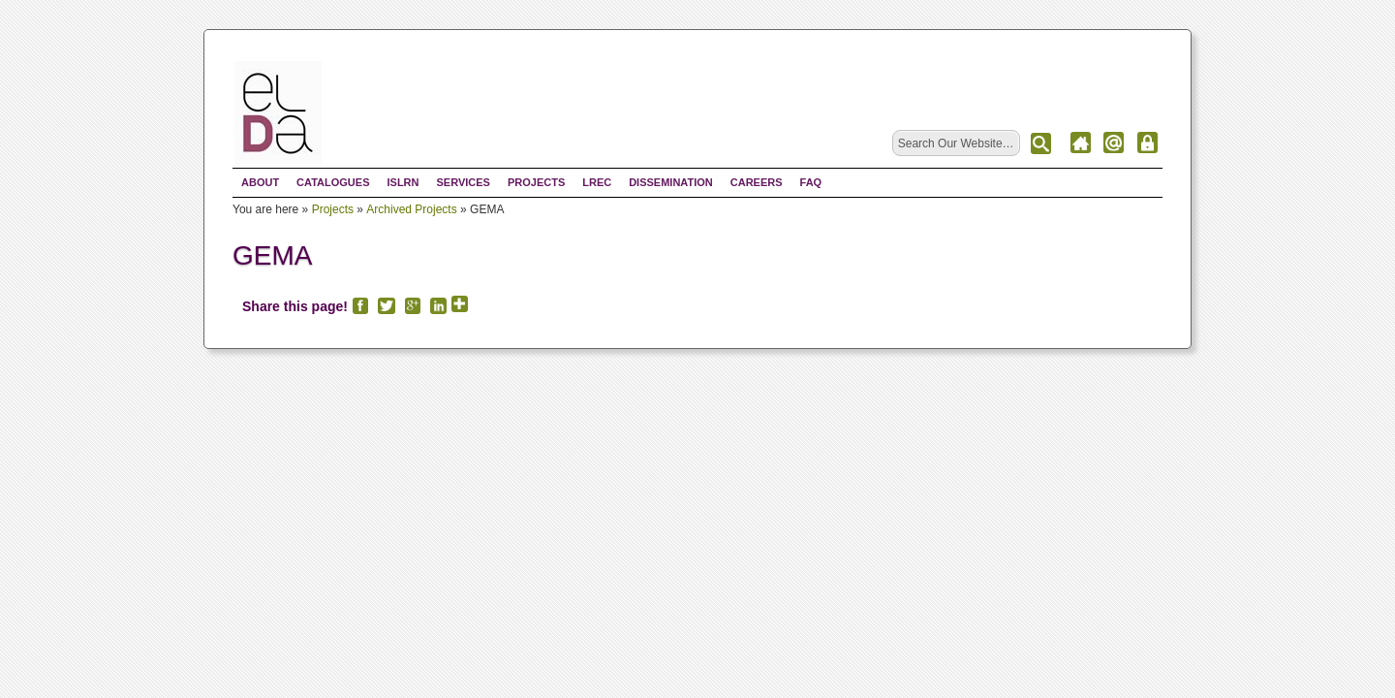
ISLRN (402, 182)
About (260, 182)
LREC (596, 182)
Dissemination (671, 182)
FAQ (811, 182)
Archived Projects (411, 209)
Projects (536, 182)
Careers (756, 182)
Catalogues (332, 182)
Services (462, 182)
